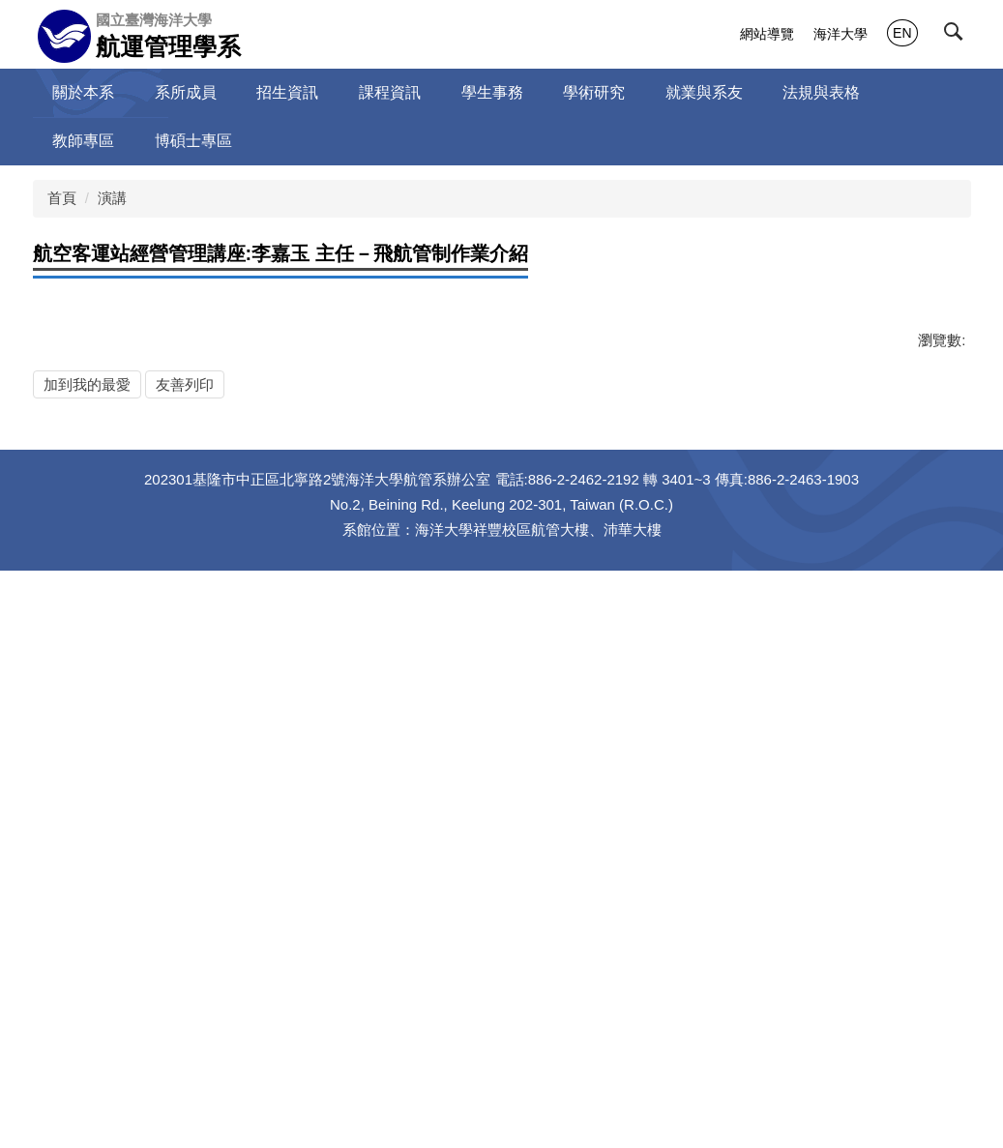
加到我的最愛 (87, 906)
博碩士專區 (193, 140)
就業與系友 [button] (704, 92)
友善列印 (185, 906)
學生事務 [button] (492, 92)
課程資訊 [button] (390, 92)
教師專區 (83, 140)
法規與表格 (821, 92)
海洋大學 (840, 34)
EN (902, 33)
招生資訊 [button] (287, 92)
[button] (957, 35)
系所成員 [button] (186, 92)
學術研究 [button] (594, 92)
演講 (112, 198)
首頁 (61, 198)
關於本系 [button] (83, 92)
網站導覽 (767, 34)
